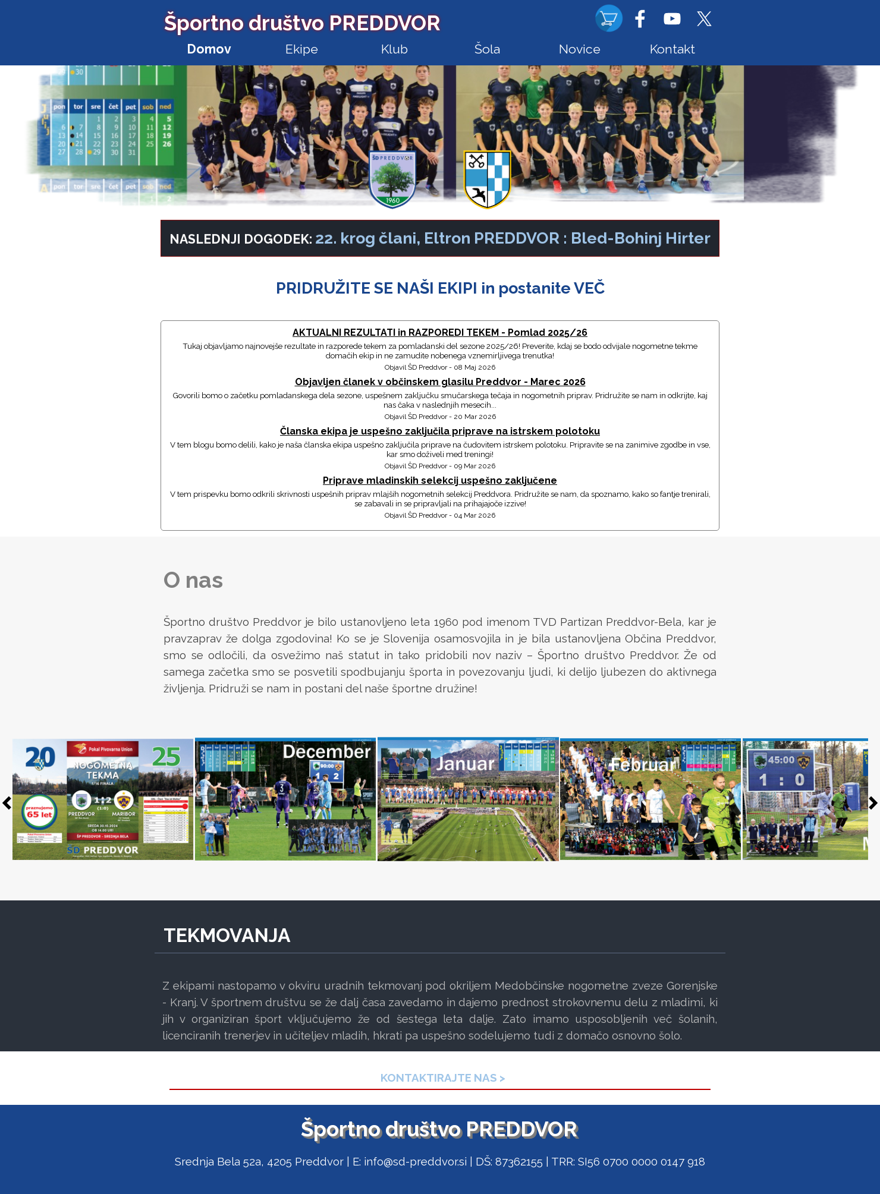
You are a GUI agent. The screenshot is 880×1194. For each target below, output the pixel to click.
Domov (209, 49)
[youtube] (672, 18)
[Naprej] (870, 803)
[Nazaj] (10, 803)
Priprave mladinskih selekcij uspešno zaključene (440, 480)
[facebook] (640, 18)
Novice (580, 49)
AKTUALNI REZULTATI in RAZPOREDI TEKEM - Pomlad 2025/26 (440, 332)
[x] (704, 18)
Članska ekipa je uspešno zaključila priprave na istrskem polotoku (440, 431)
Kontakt (672, 49)
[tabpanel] (440, 245)
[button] (103, 799)
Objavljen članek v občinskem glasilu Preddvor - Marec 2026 (440, 382)
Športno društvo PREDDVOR (302, 23)
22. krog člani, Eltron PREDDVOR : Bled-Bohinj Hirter (513, 244)
